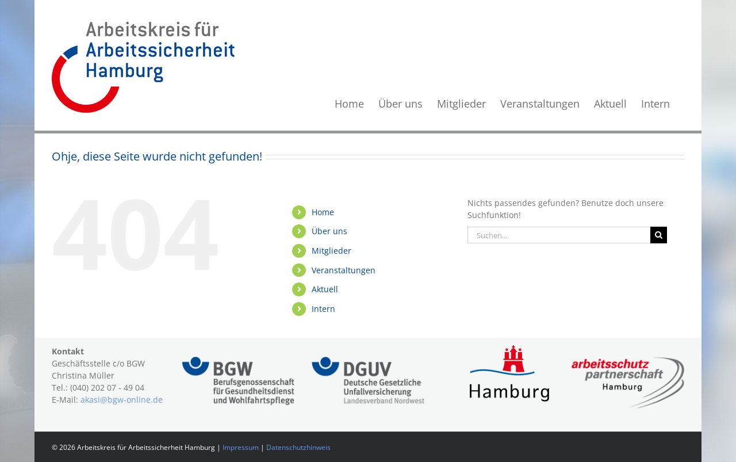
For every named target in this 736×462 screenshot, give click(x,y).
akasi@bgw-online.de (121, 399)
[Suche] (658, 235)
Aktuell (325, 289)
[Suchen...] (558, 235)
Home (323, 212)
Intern (323, 308)
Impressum (241, 447)
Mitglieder (331, 250)
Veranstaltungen (343, 270)
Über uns (329, 231)
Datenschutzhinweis (298, 447)
